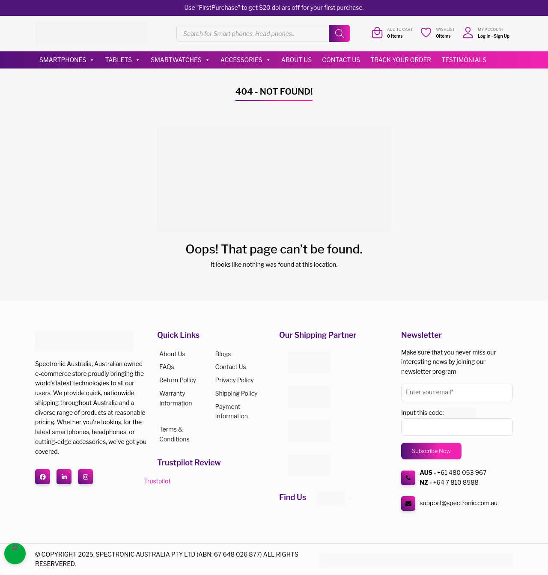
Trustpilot (157, 481)
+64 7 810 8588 (456, 482)
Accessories (245, 60)
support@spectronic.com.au (458, 502)
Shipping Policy (236, 393)
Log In (484, 36)
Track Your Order (400, 59)
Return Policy (177, 380)
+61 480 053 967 (461, 472)
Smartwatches (180, 60)
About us (172, 354)
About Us (296, 59)
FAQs (166, 366)
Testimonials (463, 59)
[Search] (339, 33)
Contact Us (341, 59)
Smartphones (67, 60)
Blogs (223, 354)
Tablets (122, 60)
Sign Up (501, 36)
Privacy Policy (234, 380)
